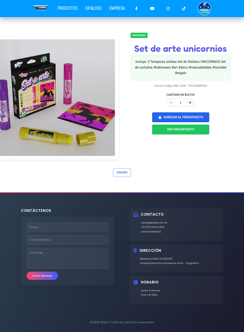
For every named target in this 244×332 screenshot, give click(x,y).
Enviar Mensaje (42, 276)
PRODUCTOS (67, 8)
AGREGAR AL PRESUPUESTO (180, 117)
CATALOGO (93, 8)
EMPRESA (117, 8)
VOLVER (122, 172)
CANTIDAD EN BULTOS (181, 94)
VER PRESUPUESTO (180, 129)
